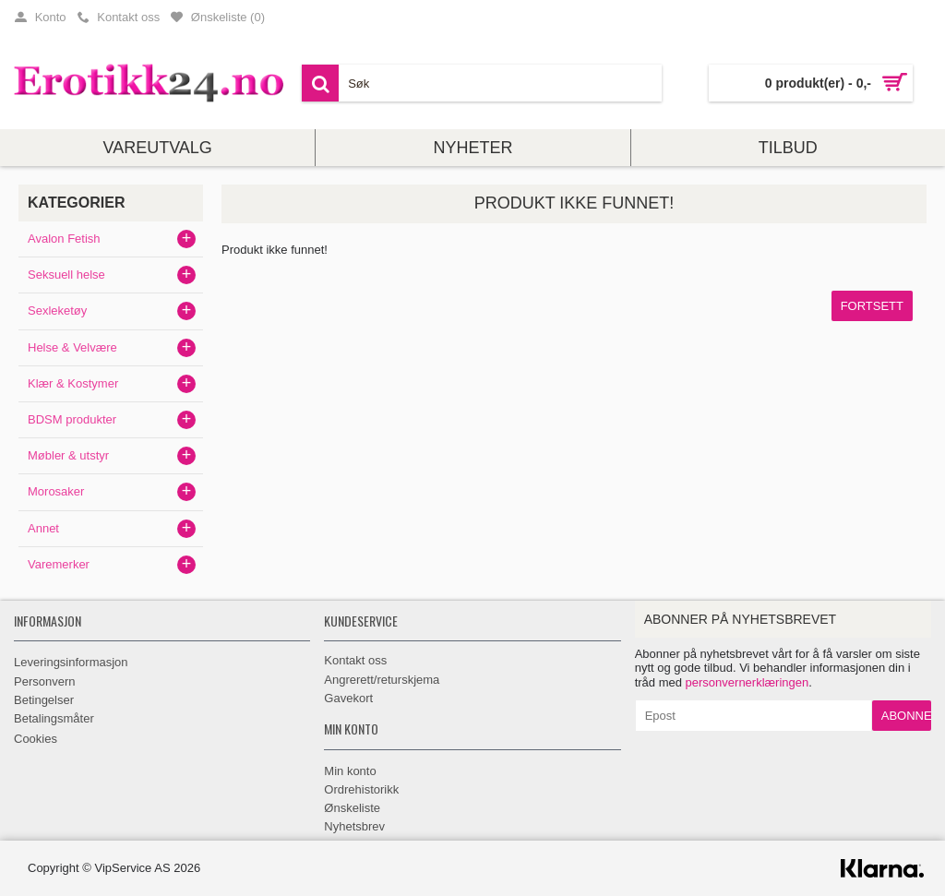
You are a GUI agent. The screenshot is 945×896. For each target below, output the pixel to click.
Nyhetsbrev (354, 826)
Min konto (350, 771)
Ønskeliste (352, 808)
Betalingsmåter (54, 718)
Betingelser (44, 700)
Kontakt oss (355, 660)
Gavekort (348, 698)
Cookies (35, 739)
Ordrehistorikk (361, 789)
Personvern (44, 681)
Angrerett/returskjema (381, 680)
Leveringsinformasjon (71, 662)
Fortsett (872, 306)
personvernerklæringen (747, 682)
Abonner (906, 716)
